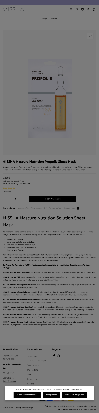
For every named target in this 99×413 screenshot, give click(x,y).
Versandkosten (84, 406)
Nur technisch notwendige (27, 395)
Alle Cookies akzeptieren (74, 395)
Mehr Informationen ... (76, 390)
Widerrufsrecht (33, 365)
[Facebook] (54, 356)
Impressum (32, 379)
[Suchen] (76, 9)
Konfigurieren (51, 395)
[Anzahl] (15, 199)
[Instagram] (58, 356)
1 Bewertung (7, 191)
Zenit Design (28, 407)
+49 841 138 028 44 (12, 366)
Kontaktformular (9, 381)
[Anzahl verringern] (6, 199)
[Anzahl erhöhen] (25, 199)
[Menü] (71, 9)
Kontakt (30, 384)
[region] (49, 92)
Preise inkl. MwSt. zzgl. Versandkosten (16, 183)
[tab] (9, 208)
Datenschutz (32, 370)
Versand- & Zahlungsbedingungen (36, 358)
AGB (29, 374)
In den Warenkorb (52, 199)
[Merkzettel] (82, 9)
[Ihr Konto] (88, 9)
